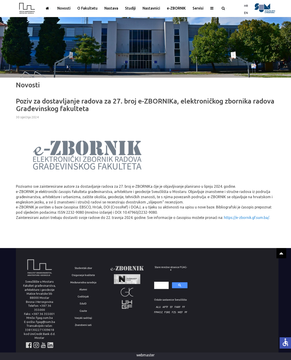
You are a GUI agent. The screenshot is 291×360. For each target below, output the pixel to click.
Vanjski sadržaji (83, 318)
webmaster (145, 355)
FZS (174, 312)
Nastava (111, 8)
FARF (178, 307)
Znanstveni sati (83, 325)
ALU (158, 307)
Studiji (130, 8)
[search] (161, 285)
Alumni (83, 289)
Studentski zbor (83, 268)
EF (171, 307)
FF (183, 307)
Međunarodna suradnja (83, 282)
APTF (165, 307)
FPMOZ (158, 312)
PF (186, 312)
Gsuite (83, 311)
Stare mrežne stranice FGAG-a (171, 268)
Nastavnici (151, 8)
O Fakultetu (87, 8)
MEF (180, 312)
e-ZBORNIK (176, 8)
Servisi (198, 8)
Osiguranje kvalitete (83, 275)
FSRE (167, 312)
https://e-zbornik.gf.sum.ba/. (247, 217)
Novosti (63, 8)
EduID (83, 303)
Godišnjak (83, 296)
